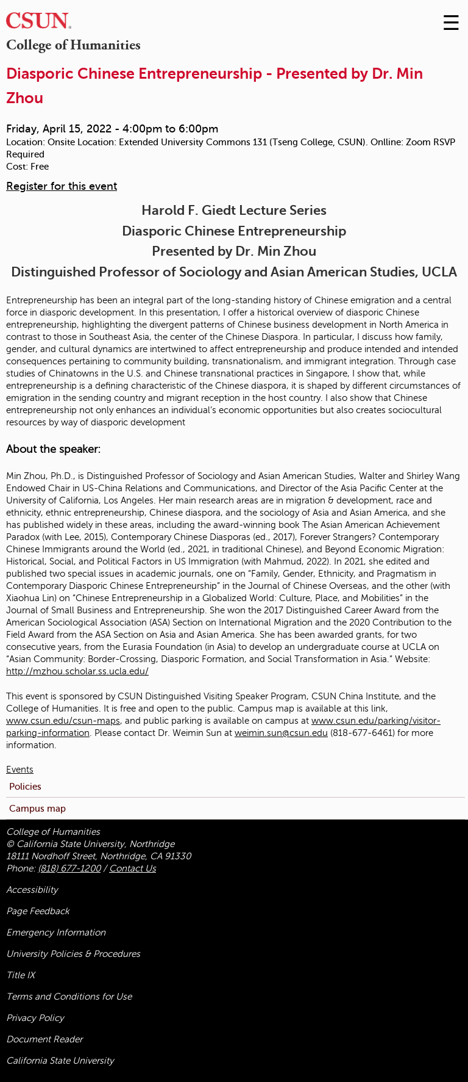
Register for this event (61, 186)
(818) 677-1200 (69, 868)
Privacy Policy (35, 1018)
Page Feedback (37, 911)
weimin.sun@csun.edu (281, 733)
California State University (60, 1061)
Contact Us (132, 868)
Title (20, 975)
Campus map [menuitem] (37, 808)
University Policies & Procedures (73, 954)
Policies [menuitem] (25, 786)
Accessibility (32, 890)
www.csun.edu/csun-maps (63, 721)
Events (20, 769)
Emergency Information (55, 932)
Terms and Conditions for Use (69, 996)
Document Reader (44, 1039)
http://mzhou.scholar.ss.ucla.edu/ (77, 671)
